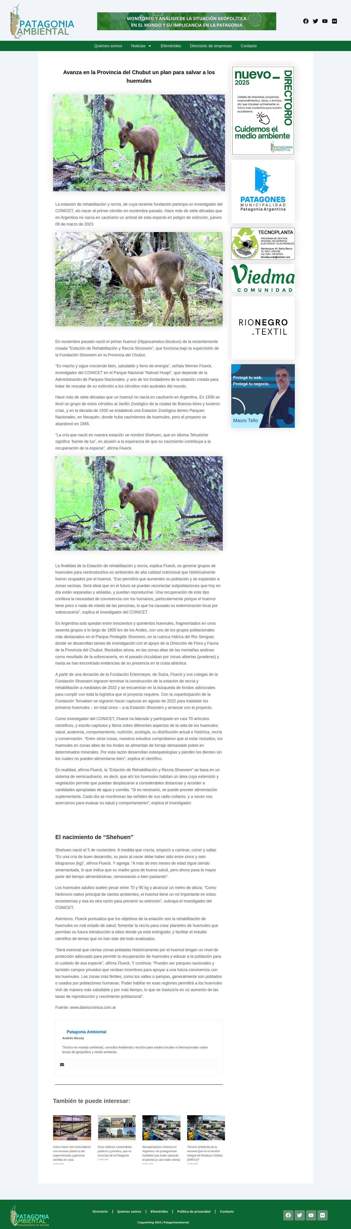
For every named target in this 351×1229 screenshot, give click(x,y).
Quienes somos (108, 46)
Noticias (141, 46)
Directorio (100, 1211)
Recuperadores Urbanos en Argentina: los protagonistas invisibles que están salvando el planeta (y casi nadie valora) (161, 1155)
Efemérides (171, 46)
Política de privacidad (193, 1211)
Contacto (249, 46)
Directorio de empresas (211, 46)
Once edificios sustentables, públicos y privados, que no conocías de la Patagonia (115, 1151)
